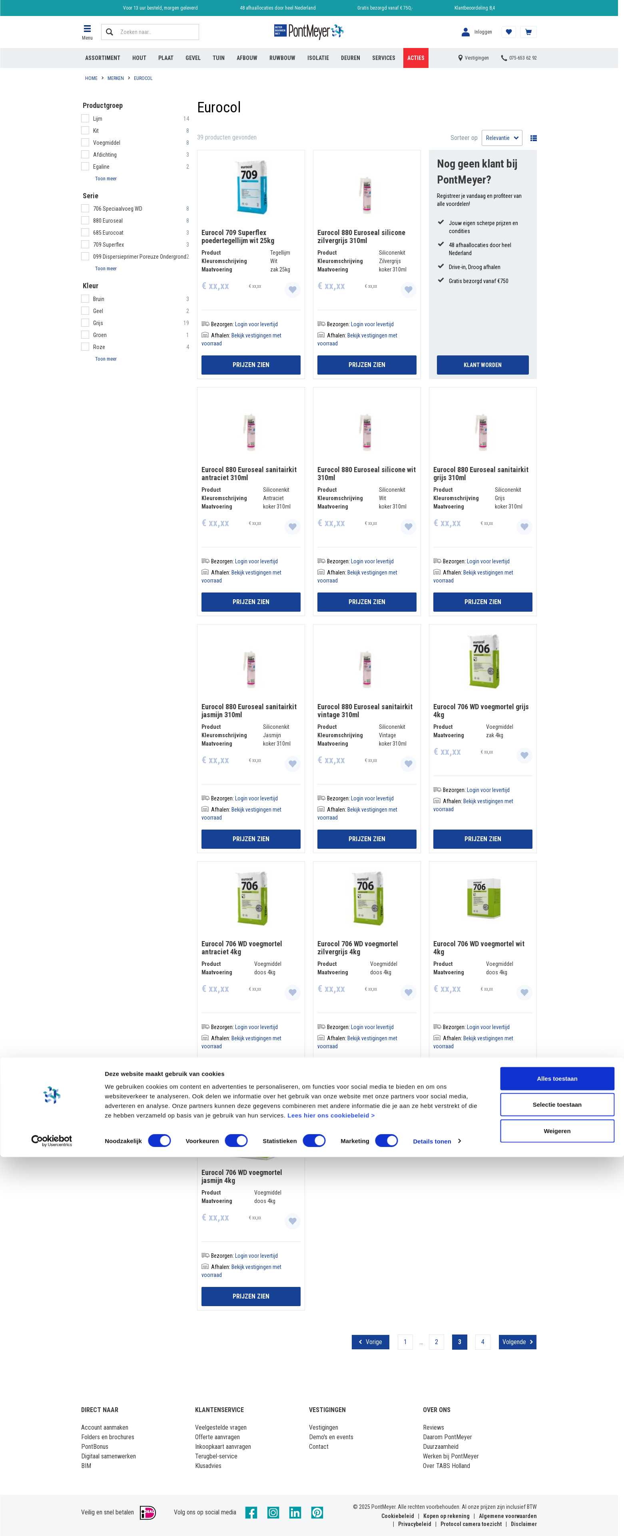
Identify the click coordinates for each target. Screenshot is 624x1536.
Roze (99, 347)
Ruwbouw (282, 58)
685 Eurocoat (108, 232)
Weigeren (557, 1509)
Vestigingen (323, 1427)
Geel (98, 311)
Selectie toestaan (557, 1483)
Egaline (101, 167)
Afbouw (247, 58)
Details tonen (432, 1520)
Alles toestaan (557, 1457)
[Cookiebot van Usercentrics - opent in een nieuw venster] (52, 1520)
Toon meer (106, 179)
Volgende (514, 1342)
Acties (416, 58)
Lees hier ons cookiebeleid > (331, 1494)
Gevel (193, 58)
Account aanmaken (104, 1427)
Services (383, 58)
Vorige (374, 1342)
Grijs (98, 323)
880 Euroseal (108, 220)
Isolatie (318, 58)
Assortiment (102, 58)
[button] (87, 32)
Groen (100, 335)
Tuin (219, 58)
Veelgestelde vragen (221, 1427)
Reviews (433, 1427)
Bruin (98, 299)
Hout (139, 58)
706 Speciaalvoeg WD (117, 208)
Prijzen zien (251, 365)
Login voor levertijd (256, 324)
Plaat (165, 58)
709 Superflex (108, 244)
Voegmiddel (106, 143)
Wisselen (531, 138)
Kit (96, 131)
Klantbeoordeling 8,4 (475, 8)
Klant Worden (483, 365)
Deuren (350, 58)
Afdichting (105, 155)
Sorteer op (464, 138)
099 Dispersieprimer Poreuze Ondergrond (139, 256)
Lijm (97, 119)
